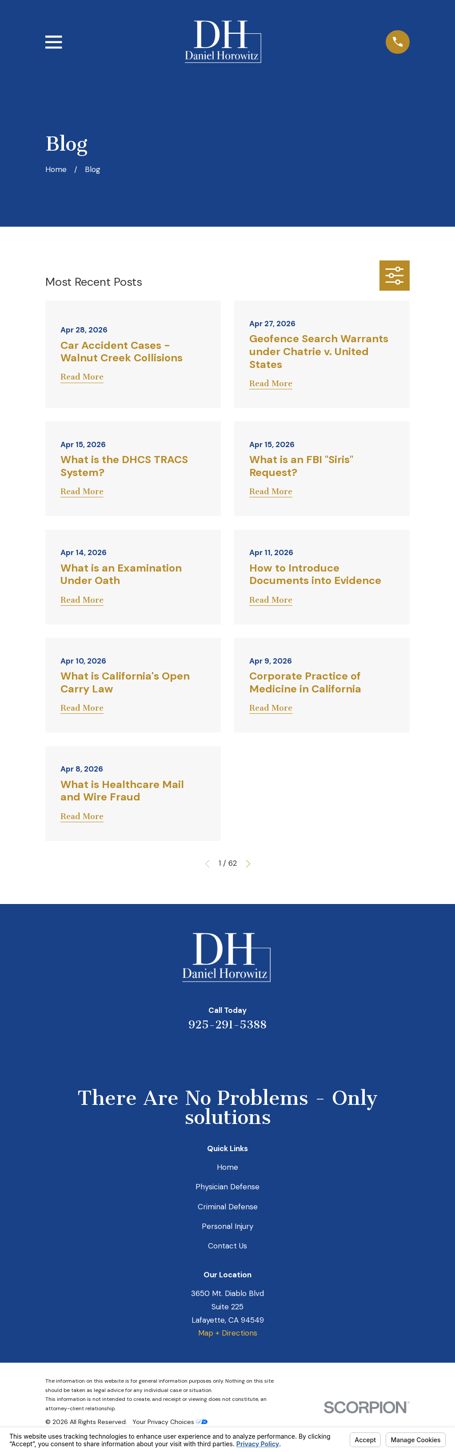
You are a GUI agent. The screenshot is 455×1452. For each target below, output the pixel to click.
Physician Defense (227, 1187)
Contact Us (227, 1246)
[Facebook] (263, 1054)
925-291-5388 (227, 1024)
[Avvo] (239, 1054)
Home (227, 1167)
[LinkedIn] (215, 1054)
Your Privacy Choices (170, 1422)
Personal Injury (227, 1226)
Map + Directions (227, 1333)
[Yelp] (191, 1054)
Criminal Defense (228, 1207)
